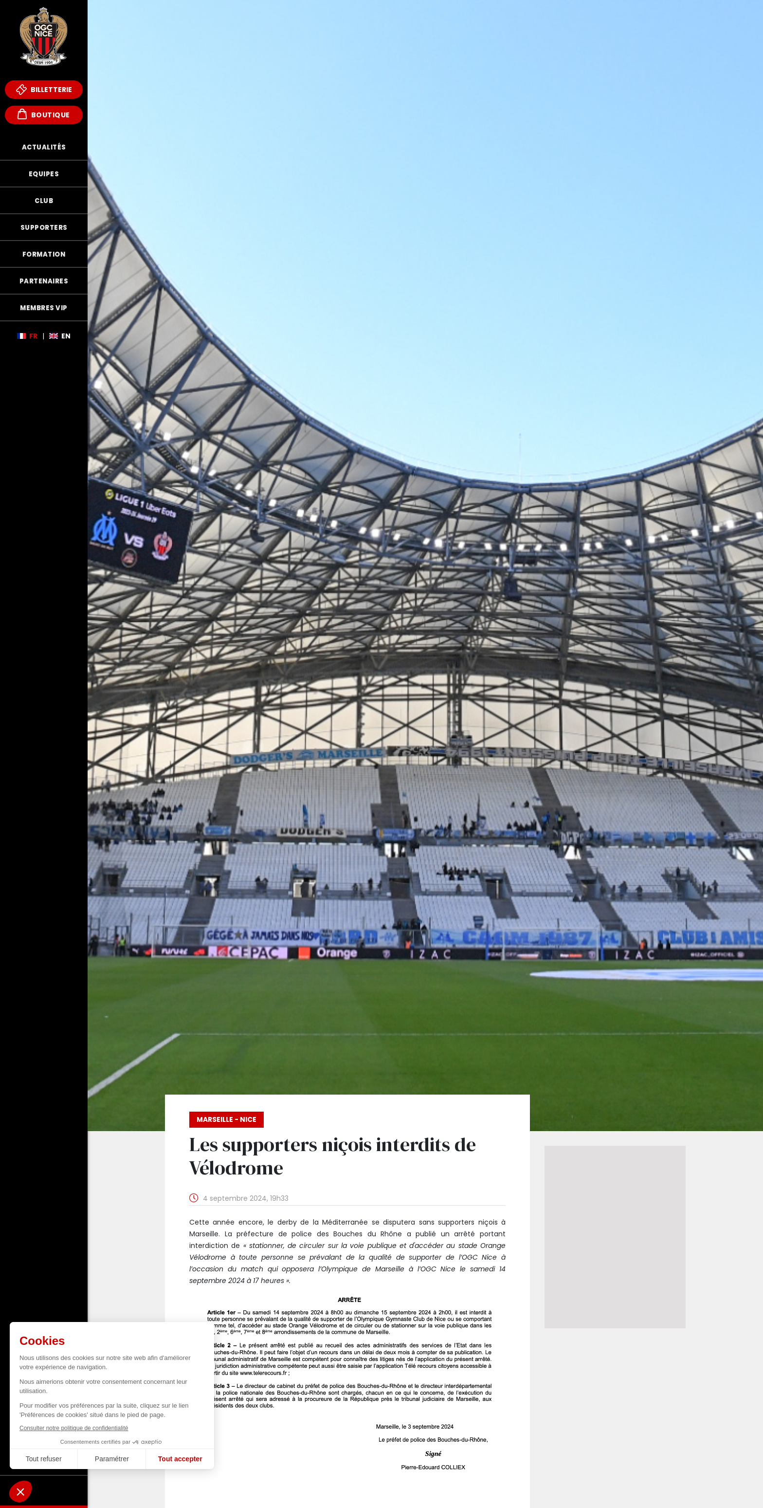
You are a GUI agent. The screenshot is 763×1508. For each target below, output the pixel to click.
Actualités (44, 147)
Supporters (44, 227)
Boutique (44, 114)
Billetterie (44, 89)
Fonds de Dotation (44, 1490)
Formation (44, 254)
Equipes (44, 174)
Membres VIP (44, 308)
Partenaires (44, 281)
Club (44, 200)
